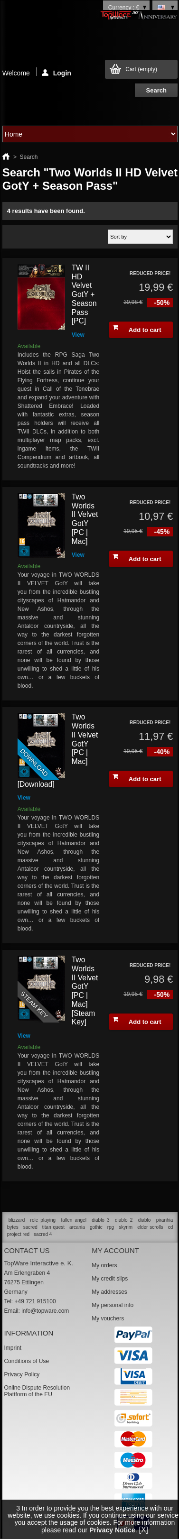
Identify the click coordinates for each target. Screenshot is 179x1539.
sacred (30, 1227)
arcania (77, 1227)
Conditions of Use (26, 1361)
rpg (110, 1227)
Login (56, 72)
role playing (43, 1220)
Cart (141, 69)
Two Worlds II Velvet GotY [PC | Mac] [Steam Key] (85, 991)
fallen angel (73, 1220)
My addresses (109, 1292)
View (78, 335)
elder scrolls (150, 1227)
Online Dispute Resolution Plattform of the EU (37, 1391)
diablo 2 (123, 1220)
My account (115, 1250)
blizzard (17, 1220)
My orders (104, 1265)
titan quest (53, 1227)
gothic (96, 1227)
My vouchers (108, 1318)
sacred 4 (43, 1234)
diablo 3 (100, 1220)
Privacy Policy (21, 1374)
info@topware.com (45, 1311)
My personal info (112, 1305)
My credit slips (110, 1278)
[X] (143, 1530)
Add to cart (137, 328)
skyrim (125, 1227)
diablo (144, 1220)
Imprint (12, 1348)
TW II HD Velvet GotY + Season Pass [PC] (84, 294)
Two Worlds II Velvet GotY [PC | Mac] (85, 519)
